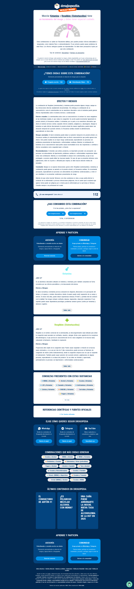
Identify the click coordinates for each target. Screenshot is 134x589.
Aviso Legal (88, 568)
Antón (82, 88)
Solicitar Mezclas (50, 568)
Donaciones (69, 568)
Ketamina (54, 15)
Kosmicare (81, 578)
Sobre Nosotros (40, 568)
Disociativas (65, 53)
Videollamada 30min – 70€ (79, 82)
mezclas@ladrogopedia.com (83, 61)
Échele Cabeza (88, 578)
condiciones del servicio (53, 92)
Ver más (67, 400)
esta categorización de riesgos (90, 60)
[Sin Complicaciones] (54, 214)
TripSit (48, 573)
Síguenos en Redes (60, 568)
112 (95, 194)
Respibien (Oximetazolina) (74, 15)
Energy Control (75, 578)
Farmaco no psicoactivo (77, 53)
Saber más (67, 310)
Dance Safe (96, 578)
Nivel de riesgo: (41, 66)
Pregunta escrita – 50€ (54, 82)
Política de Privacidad (78, 568)
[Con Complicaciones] (76, 214)
